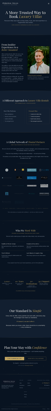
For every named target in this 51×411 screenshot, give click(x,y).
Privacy (25, 394)
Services (21, 387)
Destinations (22, 385)
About (28, 383)
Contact (28, 385)
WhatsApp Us (45, 382)
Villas (21, 383)
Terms (25, 396)
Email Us (46, 385)
